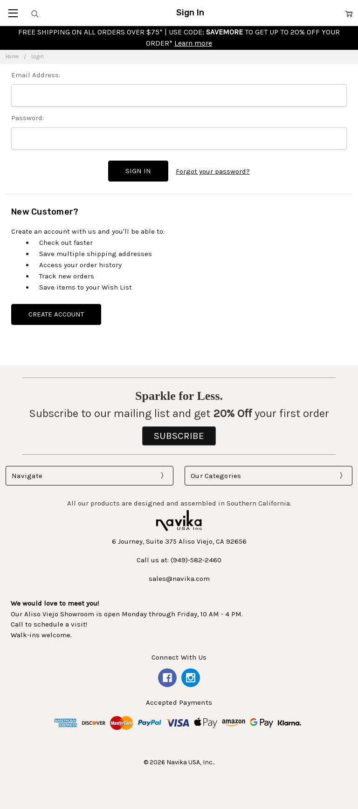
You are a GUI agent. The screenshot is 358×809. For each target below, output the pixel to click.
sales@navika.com (179, 577)
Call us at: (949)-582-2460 (179, 559)
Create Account (56, 313)
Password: (27, 118)
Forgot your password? (213, 171)
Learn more (193, 43)
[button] (179, 435)
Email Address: (35, 75)
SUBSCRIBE (179, 434)
